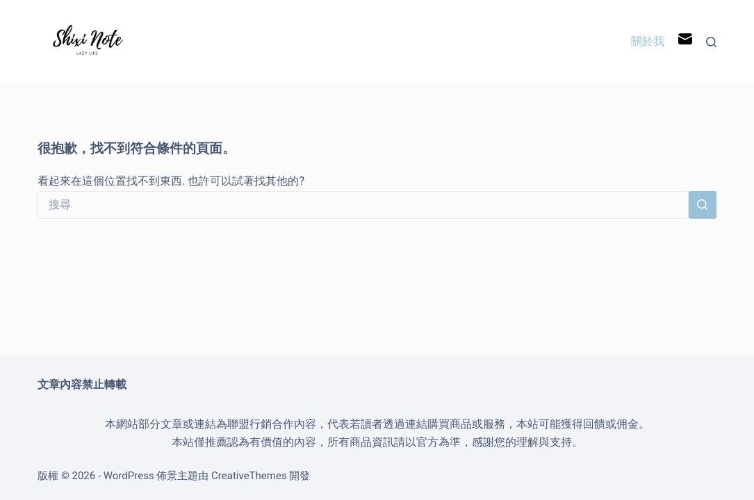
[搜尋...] (363, 205)
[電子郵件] (685, 42)
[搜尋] (711, 42)
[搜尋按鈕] (702, 205)
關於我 (647, 41)
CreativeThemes (249, 475)
